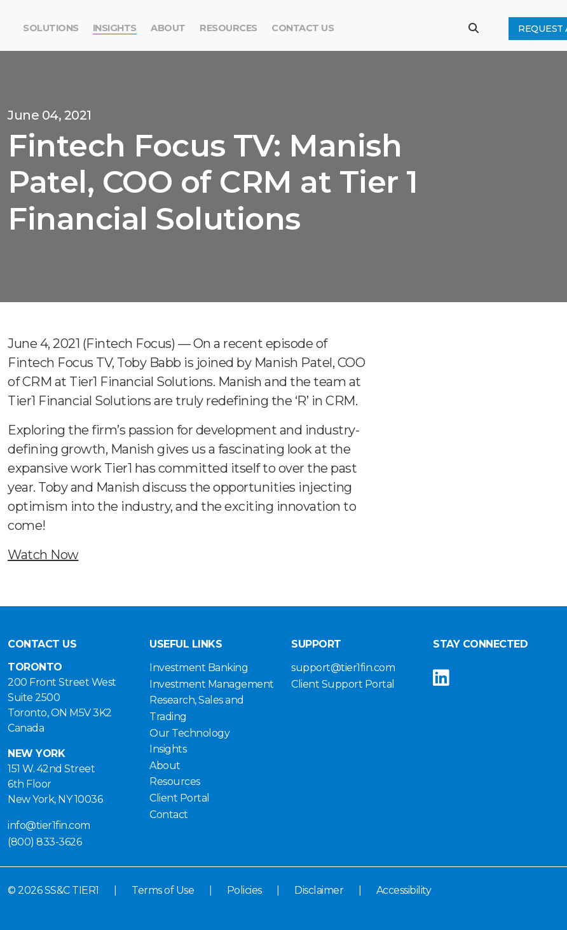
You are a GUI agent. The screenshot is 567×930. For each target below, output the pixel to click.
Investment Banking (198, 668)
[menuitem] (229, 29)
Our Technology (189, 733)
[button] (478, 28)
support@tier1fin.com (343, 668)
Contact (168, 815)
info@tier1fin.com (49, 825)
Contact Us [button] (302, 28)
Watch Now (43, 554)
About (165, 766)
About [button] (168, 28)
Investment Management (211, 684)
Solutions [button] (51, 28)
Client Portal (179, 798)
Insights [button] (115, 28)
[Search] (383, 29)
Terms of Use (163, 890)
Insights (167, 749)
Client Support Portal (343, 684)
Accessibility (404, 890)
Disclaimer (318, 890)
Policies (244, 890)
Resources (228, 28)
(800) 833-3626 (44, 842)
